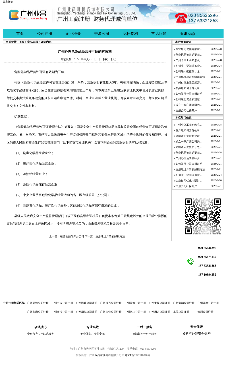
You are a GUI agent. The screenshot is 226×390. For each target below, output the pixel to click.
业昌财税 (100, 355)
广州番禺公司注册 (159, 302)
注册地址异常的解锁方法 (110, 236)
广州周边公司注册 (159, 311)
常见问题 (158, 33)
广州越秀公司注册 (111, 302)
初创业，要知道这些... (189, 65)
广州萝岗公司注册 (38, 311)
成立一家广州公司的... (189, 104)
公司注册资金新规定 (188, 99)
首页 (20, 33)
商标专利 (130, 33)
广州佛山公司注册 (135, 311)
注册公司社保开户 (186, 110)
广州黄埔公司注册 (184, 302)
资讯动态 (187, 33)
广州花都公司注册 (208, 302)
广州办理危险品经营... (189, 82)
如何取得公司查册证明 (189, 93)
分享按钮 (8, 1)
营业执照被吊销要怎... (189, 54)
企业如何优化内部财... (189, 49)
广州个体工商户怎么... (189, 60)
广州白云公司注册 (62, 302)
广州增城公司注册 (86, 311)
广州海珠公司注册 (86, 302)
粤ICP (128, 355)
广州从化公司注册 (111, 311)
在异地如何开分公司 (72, 236)
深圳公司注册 (205, 311)
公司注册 (44, 33)
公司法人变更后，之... (189, 71)
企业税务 (73, 33)
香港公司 (101, 33)
